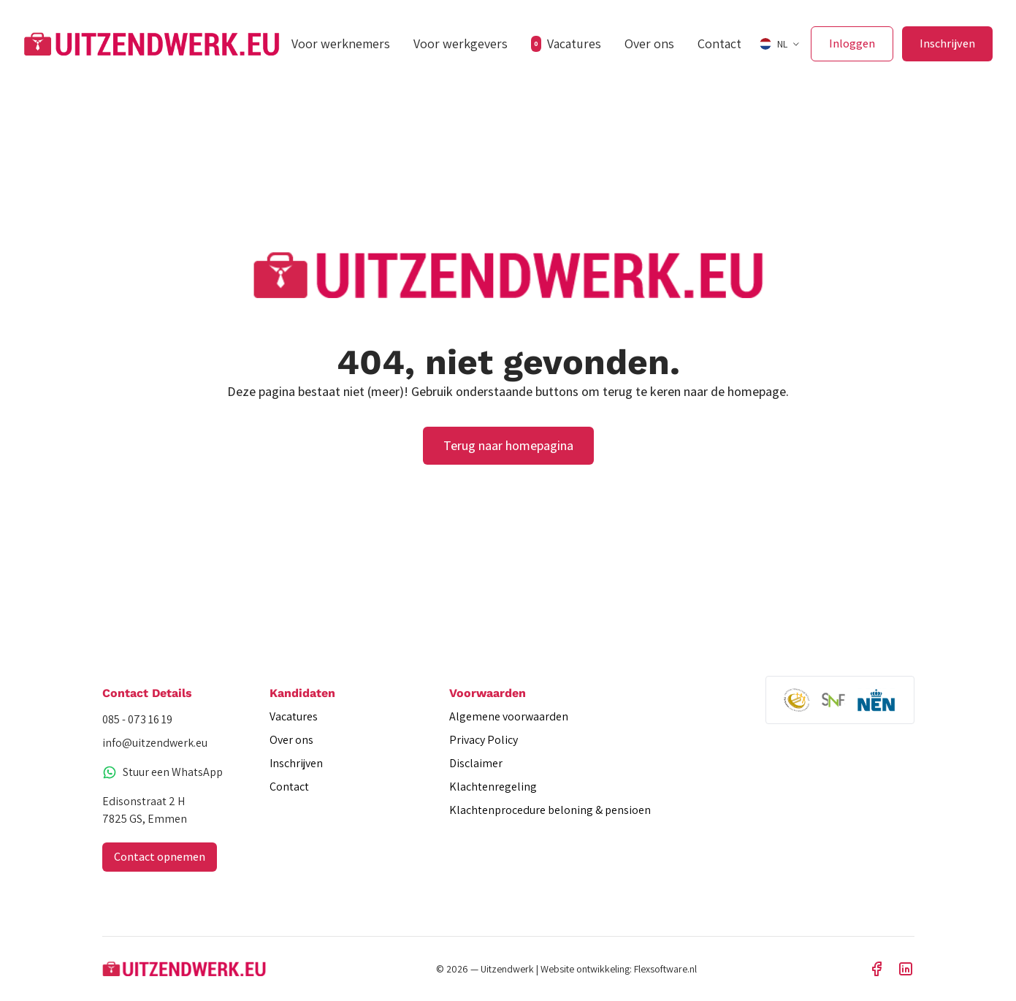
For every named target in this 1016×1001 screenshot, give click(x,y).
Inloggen (852, 43)
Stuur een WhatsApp (162, 772)
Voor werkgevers (460, 43)
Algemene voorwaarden (508, 716)
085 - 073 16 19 (137, 719)
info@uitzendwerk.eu (154, 742)
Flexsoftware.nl (665, 968)
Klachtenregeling (493, 786)
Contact (719, 43)
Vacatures (566, 44)
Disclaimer (476, 763)
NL (773, 43)
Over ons (649, 43)
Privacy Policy (483, 739)
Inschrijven (947, 43)
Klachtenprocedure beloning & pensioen (550, 810)
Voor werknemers (340, 43)
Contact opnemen (159, 856)
